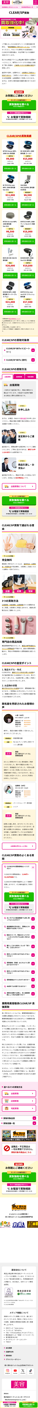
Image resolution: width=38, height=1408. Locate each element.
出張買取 (12, 1093)
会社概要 (9, 1348)
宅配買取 (12, 1108)
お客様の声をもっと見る (19, 846)
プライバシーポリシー (13, 1359)
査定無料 (19, 92)
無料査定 (23, 418)
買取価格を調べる (10, 168)
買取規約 (9, 1355)
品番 (8, 742)
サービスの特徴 (8, 556)
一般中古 (10, 156)
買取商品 (8, 738)
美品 (10, 263)
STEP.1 (22, 406)
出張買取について (15, 486)
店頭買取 (12, 1101)
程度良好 (27, 192)
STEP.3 (22, 461)
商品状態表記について (14, 318)
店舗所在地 (9, 1352)
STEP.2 (22, 432)
